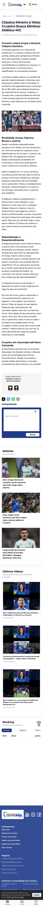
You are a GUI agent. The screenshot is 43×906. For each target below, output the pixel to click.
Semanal (6, 730)
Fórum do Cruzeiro (9, 837)
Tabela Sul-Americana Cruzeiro (13, 866)
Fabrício (5, 153)
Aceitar (37, 895)
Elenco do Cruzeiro (9, 869)
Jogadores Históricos (10, 890)
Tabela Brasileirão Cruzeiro (12, 862)
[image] (35, 411)
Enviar (33, 435)
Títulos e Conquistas (30, 884)
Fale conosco (7, 848)
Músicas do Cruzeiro (9, 873)
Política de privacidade (11, 840)
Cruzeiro (8, 50)
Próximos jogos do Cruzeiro (12, 858)
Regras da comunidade (11, 844)
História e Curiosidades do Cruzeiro (19, 881)
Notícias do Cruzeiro (10, 833)
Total (37, 730)
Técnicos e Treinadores (31, 890)
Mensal (22, 730)
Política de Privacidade (15, 897)
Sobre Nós (6, 830)
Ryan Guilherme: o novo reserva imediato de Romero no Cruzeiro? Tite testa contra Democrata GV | (20, 702)
